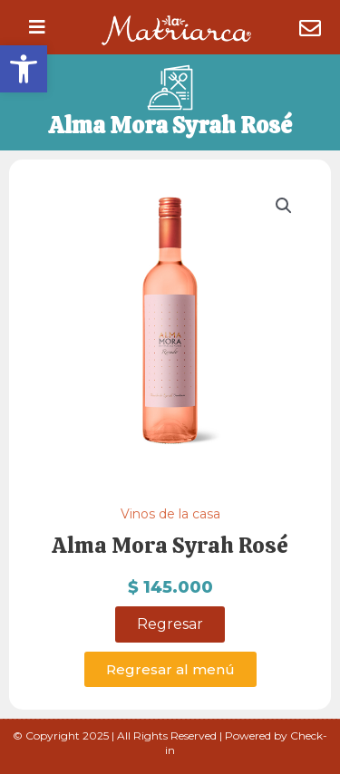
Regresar (170, 624)
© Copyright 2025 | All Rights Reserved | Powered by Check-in (170, 743)
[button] (23, 68)
